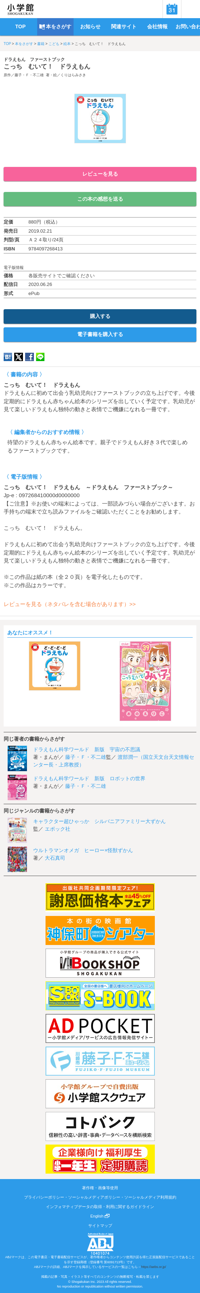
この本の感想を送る (100, 199)
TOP (7, 44)
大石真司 (55, 858)
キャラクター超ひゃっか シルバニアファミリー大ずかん (99, 821)
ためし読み (100, 155)
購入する (100, 316)
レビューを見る (100, 174)
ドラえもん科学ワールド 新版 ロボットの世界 (89, 778)
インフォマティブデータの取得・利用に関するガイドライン (100, 1206)
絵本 (67, 44)
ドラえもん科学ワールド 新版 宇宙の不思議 (86, 749)
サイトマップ (100, 1225)
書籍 (40, 44)
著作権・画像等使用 (100, 1188)
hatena (8, 357)
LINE (40, 357)
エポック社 (57, 829)
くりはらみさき (73, 75)
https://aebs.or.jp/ (153, 1267)
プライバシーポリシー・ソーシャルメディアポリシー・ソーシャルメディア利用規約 (100, 1197)
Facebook (29, 357)
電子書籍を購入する (100, 334)
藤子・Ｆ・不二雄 (29, 75)
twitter (18, 357)
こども (53, 44)
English (100, 1216)
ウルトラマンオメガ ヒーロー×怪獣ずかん (83, 850)
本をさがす (24, 44)
